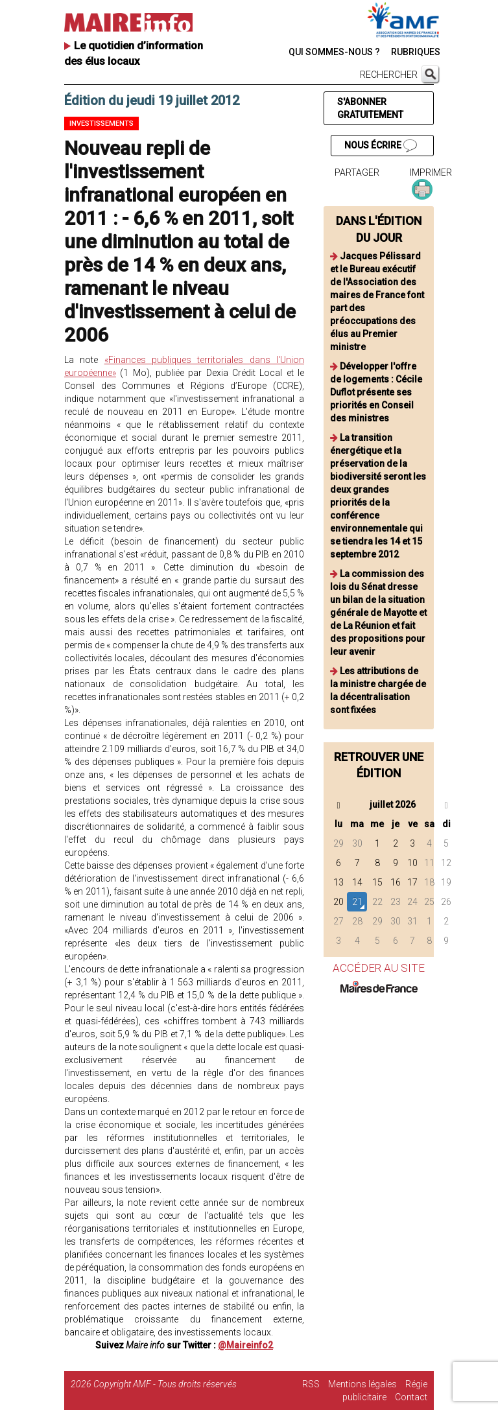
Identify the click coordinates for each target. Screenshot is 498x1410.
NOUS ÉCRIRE (380, 145)
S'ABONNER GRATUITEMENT (370, 108)
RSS (311, 1384)
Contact (411, 1397)
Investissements (101, 123)
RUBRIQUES (415, 52)
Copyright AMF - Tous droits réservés (165, 1384)
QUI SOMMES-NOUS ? (334, 52)
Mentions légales (362, 1384)
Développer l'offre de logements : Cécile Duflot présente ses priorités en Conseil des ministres (376, 392)
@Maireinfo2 (245, 1345)
